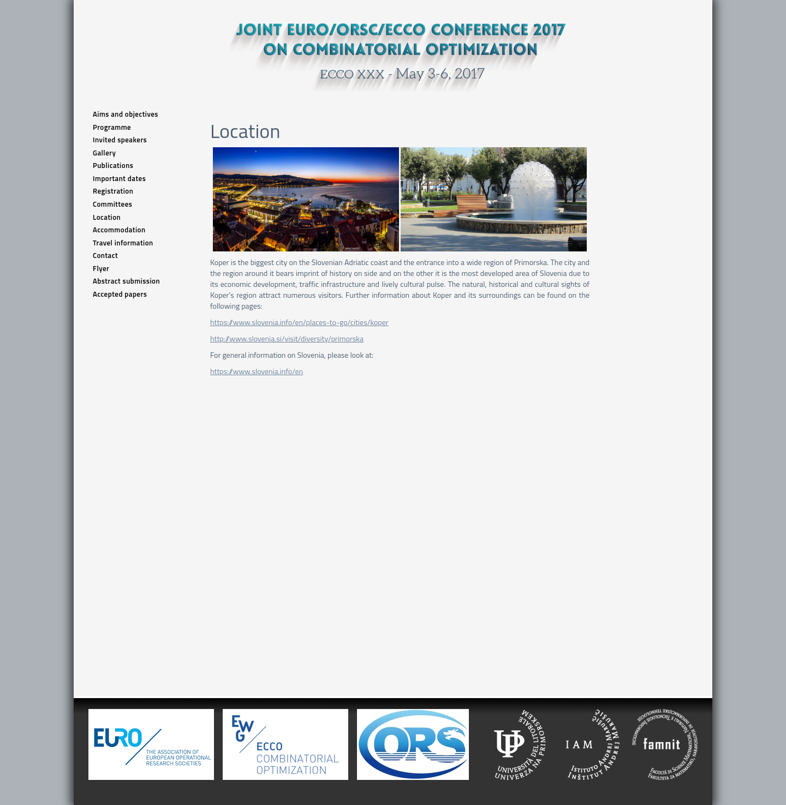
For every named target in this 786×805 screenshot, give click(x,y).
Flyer (101, 268)
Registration (113, 191)
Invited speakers (120, 140)
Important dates (119, 178)
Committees (112, 204)
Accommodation (119, 230)
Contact (105, 255)
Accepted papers (120, 294)
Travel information (123, 243)
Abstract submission (126, 281)
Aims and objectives (125, 114)
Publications (113, 165)
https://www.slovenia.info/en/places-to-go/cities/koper (299, 322)
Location (107, 217)
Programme (112, 127)
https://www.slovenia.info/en (256, 371)
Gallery (104, 153)
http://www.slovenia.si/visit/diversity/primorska (287, 338)
